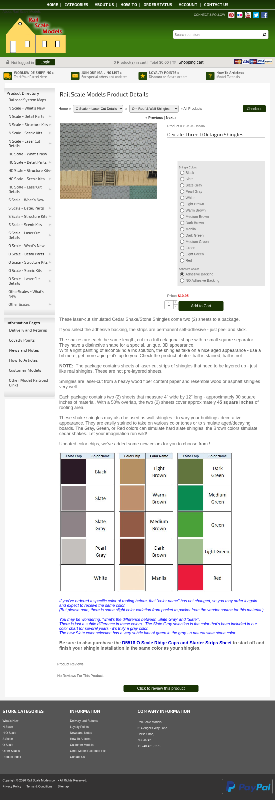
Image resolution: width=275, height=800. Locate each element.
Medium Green (197, 242)
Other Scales (19, 304)
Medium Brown (197, 217)
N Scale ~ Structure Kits (28, 124)
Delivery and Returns (28, 330)
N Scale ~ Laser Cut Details (24, 143)
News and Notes (24, 350)
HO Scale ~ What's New (27, 154)
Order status (158, 4)
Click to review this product (161, 688)
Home (52, 4)
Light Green (195, 254)
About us (104, 4)
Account (188, 4)
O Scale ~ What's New (26, 245)
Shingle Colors (188, 167)
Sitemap (63, 786)
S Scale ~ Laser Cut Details (24, 235)
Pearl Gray (194, 191)
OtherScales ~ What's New (26, 293)
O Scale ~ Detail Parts (26, 254)
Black (190, 173)
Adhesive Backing (199, 274)
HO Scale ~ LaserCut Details (25, 189)
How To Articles (23, 360)
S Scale (7, 739)
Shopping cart (191, 62)
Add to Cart (201, 306)
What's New (10, 721)
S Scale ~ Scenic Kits (25, 224)
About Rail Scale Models (21, 12)
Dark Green (195, 235)
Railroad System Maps (27, 99)
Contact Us (77, 757)
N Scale (7, 727)
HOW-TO (128, 4)
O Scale (7, 745)
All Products (193, 109)
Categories (76, 4)
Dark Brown (195, 223)
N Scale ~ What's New (26, 108)
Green (190, 248)
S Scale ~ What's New (26, 199)
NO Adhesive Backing (202, 280)
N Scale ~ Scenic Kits (25, 133)
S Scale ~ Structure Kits (28, 216)
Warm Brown (196, 210)
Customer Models (25, 370)
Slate (190, 179)
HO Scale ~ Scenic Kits (26, 178)
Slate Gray (194, 185)
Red (189, 260)
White (190, 198)
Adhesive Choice (189, 268)
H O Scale (9, 733)
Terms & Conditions (39, 786)
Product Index (11, 757)
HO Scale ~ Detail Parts (27, 162)
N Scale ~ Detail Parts (26, 116)
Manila (191, 229)
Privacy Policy (11, 786)
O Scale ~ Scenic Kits (25, 270)
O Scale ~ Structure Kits (28, 262)
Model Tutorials (228, 77)
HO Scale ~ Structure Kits (29, 170)
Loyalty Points (22, 340)
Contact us (216, 4)
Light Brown (195, 204)
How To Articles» (230, 73)
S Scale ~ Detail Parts (26, 208)
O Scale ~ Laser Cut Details (24, 280)
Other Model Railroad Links (28, 382)
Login (45, 62)
